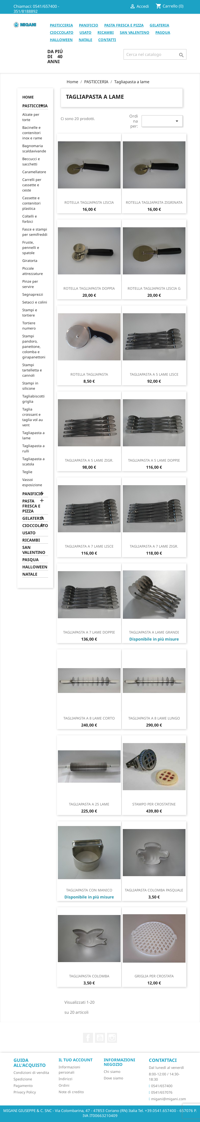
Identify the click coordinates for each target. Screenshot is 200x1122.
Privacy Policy (25, 1092)
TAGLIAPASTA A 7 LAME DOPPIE (89, 632)
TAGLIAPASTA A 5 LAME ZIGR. (89, 460)
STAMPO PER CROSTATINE (154, 804)
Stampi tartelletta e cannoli (32, 370)
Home (28, 96)
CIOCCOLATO (61, 32)
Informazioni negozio (119, 1062)
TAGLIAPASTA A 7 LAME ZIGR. (154, 546)
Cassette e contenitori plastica (31, 203)
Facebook (88, 1038)
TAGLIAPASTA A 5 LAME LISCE (154, 374)
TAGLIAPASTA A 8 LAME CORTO (89, 718)
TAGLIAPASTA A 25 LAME (89, 804)
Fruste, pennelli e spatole (30, 247)
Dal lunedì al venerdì (166, 1067)
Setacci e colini (34, 302)
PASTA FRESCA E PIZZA (124, 25)
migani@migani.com (167, 1098)
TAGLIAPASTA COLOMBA (89, 976)
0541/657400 (160, 1085)
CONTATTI (107, 39)
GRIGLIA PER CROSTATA (154, 976)
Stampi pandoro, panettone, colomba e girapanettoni (33, 346)
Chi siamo (112, 1071)
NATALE (85, 39)
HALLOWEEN (61, 39)
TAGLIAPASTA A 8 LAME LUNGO (154, 718)
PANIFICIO (88, 25)
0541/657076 (160, 1092)
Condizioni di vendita (31, 1072)
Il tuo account (75, 1060)
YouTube (100, 1038)
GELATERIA (159, 25)
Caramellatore (34, 171)
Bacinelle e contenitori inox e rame (32, 132)
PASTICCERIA (61, 25)
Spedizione (23, 1079)
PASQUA (162, 32)
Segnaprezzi (32, 294)
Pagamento (23, 1085)
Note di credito (71, 1091)
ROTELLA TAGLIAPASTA (89, 374)
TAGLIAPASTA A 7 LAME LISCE (89, 546)
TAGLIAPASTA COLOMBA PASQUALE (154, 890)
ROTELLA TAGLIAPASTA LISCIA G (154, 288)
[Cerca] (155, 54)
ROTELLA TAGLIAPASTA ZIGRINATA (154, 202)
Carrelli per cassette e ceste (31, 184)
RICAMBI (105, 32)
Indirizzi (65, 1078)
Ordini (64, 1085)
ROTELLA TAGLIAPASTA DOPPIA (89, 288)
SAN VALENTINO (134, 32)
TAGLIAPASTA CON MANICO (89, 890)
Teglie (27, 471)
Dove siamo (113, 1078)
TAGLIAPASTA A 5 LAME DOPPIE (154, 460)
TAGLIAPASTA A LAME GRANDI (154, 632)
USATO (85, 32)
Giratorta (29, 260)
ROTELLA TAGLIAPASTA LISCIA (89, 202)
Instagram (112, 1038)
